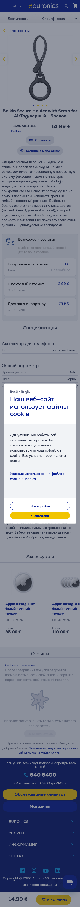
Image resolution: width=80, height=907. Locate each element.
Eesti (14, 391)
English (26, 391)
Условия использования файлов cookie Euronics (37, 476)
